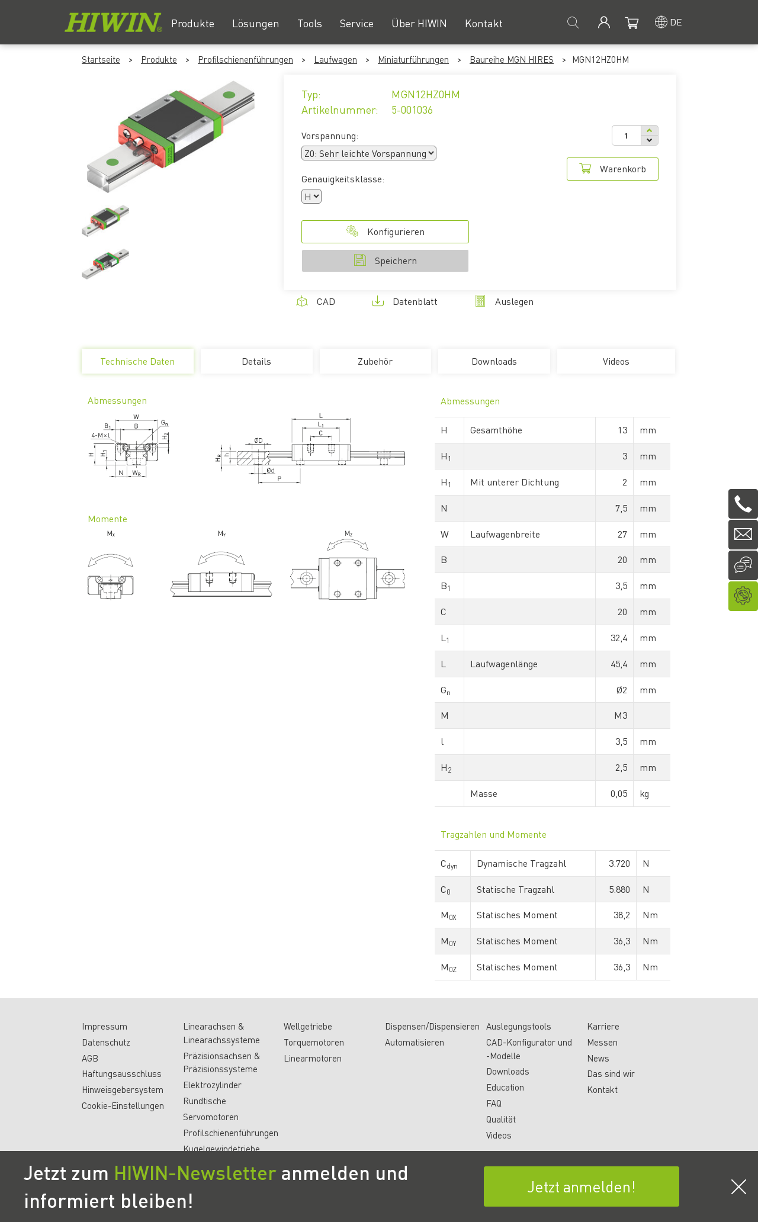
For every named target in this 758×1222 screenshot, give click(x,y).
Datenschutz (106, 1042)
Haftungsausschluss (122, 1073)
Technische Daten (137, 364)
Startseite (101, 59)
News (598, 1058)
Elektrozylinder (212, 1085)
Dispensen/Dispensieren (432, 1026)
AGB (90, 1058)
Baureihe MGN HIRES (512, 59)
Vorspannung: (329, 135)
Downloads (494, 361)
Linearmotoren (313, 1058)
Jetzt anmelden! (581, 1186)
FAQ (494, 1103)
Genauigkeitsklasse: (342, 178)
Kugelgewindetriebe (221, 1149)
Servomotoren (211, 1117)
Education (505, 1087)
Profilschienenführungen (245, 59)
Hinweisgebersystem (122, 1089)
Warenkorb (612, 168)
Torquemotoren (314, 1042)
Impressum (104, 1026)
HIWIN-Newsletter (195, 1172)
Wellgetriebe (308, 1026)
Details (256, 361)
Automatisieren (414, 1042)
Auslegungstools (518, 1026)
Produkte (159, 59)
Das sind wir (611, 1073)
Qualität (501, 1119)
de (676, 21)
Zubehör (375, 361)
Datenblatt (405, 301)
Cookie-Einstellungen (123, 1105)
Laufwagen (335, 59)
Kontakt (602, 1089)
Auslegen (504, 301)
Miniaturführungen (413, 59)
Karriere (603, 1026)
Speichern (385, 260)
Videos (616, 361)
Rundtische (204, 1101)
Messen (602, 1042)
